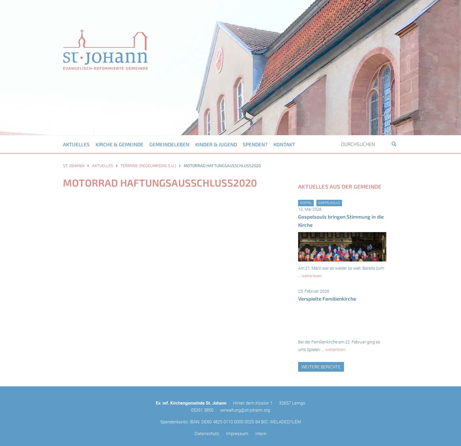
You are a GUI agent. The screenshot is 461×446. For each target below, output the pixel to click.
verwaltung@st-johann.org (245, 410)
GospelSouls (329, 203)
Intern (260, 433)
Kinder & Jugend (216, 144)
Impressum (237, 433)
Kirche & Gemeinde (119, 144)
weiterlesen (312, 276)
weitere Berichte (321, 366)
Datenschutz (207, 433)
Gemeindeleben (169, 144)
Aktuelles (76, 144)
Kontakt (284, 144)
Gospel (306, 203)
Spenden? (255, 144)
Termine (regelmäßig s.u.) (148, 165)
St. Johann (73, 165)
